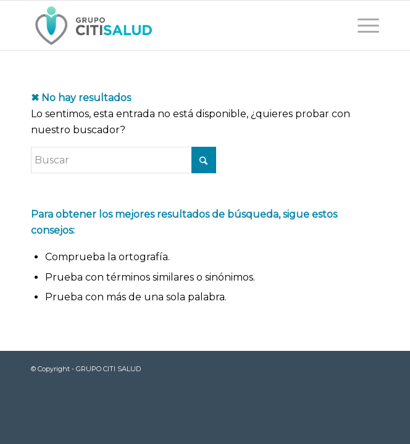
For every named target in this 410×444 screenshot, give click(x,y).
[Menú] (362, 25)
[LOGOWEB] (170, 25)
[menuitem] (362, 25)
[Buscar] (123, 160)
